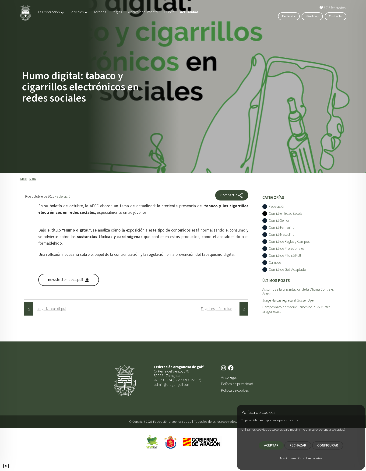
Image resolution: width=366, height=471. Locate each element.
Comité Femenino (282, 227)
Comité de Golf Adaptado (287, 269)
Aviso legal (228, 377)
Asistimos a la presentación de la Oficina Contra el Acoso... (298, 291)
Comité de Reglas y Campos (289, 241)
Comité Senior (279, 220)
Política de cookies (235, 390)
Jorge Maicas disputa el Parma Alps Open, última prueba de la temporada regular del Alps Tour (56, 308)
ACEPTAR (271, 445)
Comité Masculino (282, 234)
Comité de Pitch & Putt (285, 255)
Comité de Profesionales (286, 248)
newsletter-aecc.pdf (68, 280)
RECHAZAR (297, 445)
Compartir (231, 195)
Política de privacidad (237, 384)
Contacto (335, 16)
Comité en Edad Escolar (286, 213)
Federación (63, 196)
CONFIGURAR (327, 445)
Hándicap (312, 16)
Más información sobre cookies (301, 458)
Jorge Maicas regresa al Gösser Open (288, 300)
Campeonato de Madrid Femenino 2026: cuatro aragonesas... (296, 309)
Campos (275, 262)
